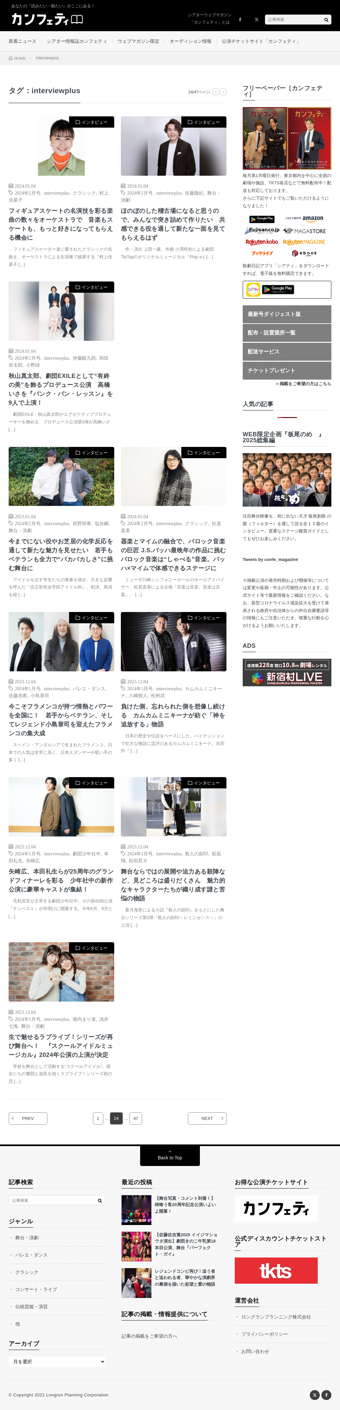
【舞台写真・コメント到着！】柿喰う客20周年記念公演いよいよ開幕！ (185, 1205)
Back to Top (170, 1157)
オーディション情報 (191, 41)
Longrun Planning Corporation (77, 1394)
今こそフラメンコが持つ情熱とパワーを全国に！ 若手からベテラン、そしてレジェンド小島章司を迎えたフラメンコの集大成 (61, 720)
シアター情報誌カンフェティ (77, 41)
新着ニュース (23, 41)
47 (135, 1118)
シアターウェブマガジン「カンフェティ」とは (210, 19)
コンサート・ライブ (36, 1289)
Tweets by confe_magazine (270, 559)
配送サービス (264, 351)
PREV (28, 1118)
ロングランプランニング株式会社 (276, 1316)
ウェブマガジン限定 (138, 41)
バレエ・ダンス (89, 688)
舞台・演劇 (20, 530)
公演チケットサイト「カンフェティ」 (261, 41)
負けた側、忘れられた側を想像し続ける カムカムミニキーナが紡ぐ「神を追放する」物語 (173, 715)
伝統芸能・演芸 (31, 1306)
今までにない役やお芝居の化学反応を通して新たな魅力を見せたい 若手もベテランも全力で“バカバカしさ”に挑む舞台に (61, 555)
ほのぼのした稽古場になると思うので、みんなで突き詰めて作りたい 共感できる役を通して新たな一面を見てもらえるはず (173, 224)
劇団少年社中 (87, 853)
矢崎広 (33, 860)
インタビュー (95, 122)
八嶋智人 (138, 695)
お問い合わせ (255, 1351)
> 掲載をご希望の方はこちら (303, 383)
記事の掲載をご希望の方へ (149, 1336)
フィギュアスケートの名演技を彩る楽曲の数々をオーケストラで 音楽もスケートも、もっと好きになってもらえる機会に (61, 224)
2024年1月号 (28, 688)
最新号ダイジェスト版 (274, 314)
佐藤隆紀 (194, 192)
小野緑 (33, 364)
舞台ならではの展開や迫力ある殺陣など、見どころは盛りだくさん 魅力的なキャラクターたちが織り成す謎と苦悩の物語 (173, 885)
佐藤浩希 (18, 695)
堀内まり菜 (84, 1018)
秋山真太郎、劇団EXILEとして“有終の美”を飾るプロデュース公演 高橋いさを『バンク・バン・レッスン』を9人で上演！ (61, 389)
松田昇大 (138, 860)
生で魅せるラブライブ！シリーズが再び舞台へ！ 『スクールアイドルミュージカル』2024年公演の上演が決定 (61, 1046)
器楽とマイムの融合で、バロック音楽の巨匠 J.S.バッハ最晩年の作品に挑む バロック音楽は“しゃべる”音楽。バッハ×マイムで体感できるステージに (173, 555)
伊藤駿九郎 (84, 357)
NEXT (207, 1118)
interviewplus (56, 192)
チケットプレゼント (272, 370)
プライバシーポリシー (264, 1334)
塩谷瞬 (102, 523)
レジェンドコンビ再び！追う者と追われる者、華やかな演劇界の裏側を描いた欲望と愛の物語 (185, 1278)
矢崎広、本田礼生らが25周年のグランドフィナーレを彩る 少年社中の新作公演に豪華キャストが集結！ (61, 880)
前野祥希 (82, 523)
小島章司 (40, 695)
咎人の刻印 (196, 853)
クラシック (84, 192)
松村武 (158, 695)
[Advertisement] (173, 347)
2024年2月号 (28, 192)
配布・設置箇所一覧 (272, 333)
